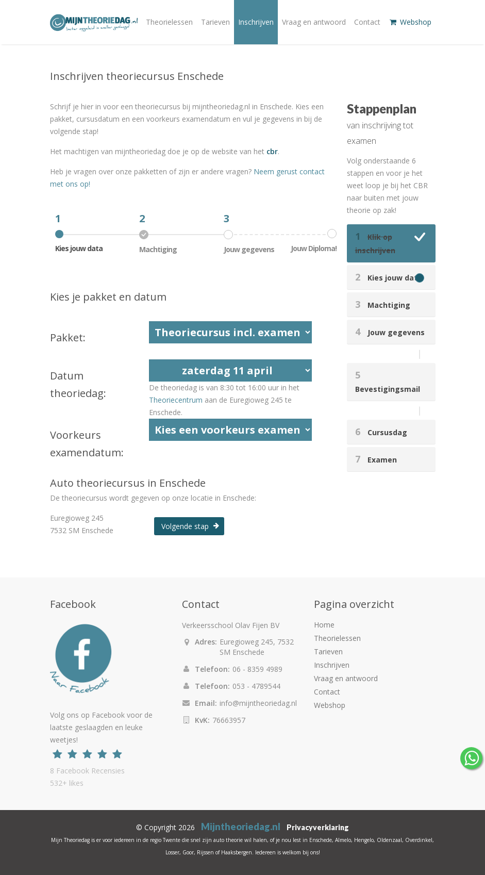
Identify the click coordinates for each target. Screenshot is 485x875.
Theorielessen (169, 22)
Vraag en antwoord (314, 22)
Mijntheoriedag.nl (240, 826)
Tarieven (215, 22)
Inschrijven (256, 22)
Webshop (410, 22)
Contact (367, 22)
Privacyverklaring (318, 827)
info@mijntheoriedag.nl (258, 703)
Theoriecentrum (176, 400)
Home (324, 625)
